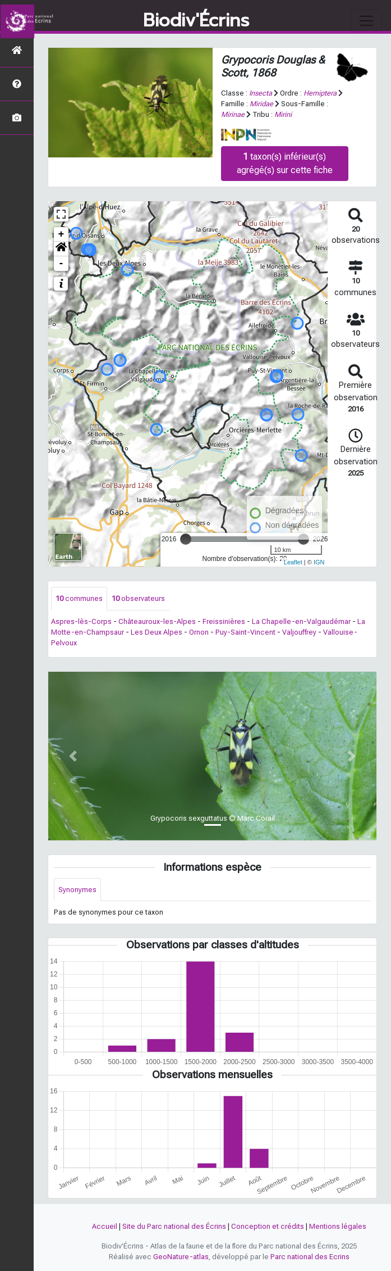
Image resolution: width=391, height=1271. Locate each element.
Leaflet (293, 562)
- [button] (61, 263)
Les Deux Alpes (156, 632)
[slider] (185, 539)
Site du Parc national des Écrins (174, 1226)
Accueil (104, 1226)
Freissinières (224, 621)
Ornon (199, 632)
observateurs (138, 598)
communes (79, 598)
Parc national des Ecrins (309, 1256)
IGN (319, 562)
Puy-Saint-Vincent (245, 632)
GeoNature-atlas (181, 1256)
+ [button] (61, 234)
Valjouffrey (299, 632)
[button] (61, 249)
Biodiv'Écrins (196, 21)
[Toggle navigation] (366, 21)
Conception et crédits (267, 1226)
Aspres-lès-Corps (81, 621)
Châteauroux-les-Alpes (157, 621)
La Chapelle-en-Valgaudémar (301, 621)
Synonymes (77, 889)
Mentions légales (337, 1226)
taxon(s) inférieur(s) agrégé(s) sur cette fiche (285, 163)
